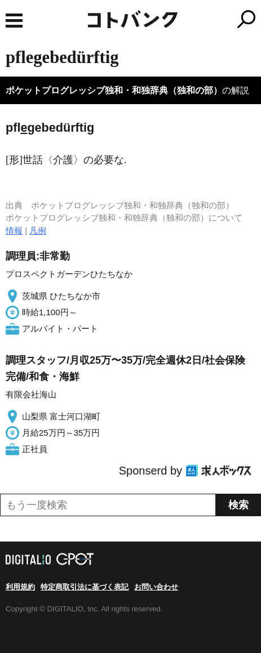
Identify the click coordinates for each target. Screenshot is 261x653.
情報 (14, 230)
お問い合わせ (156, 587)
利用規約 (20, 587)
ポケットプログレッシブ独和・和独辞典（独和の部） (114, 90)
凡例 (37, 230)
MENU (14, 20)
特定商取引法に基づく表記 (85, 587)
